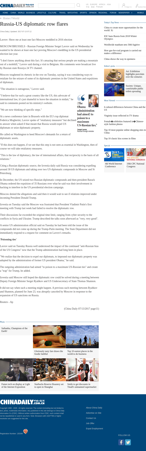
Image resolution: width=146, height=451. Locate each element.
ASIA (109, 4)
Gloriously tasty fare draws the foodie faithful (48, 352)
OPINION (93, 13)
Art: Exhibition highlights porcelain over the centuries (135, 74)
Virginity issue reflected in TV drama (121, 115)
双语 (93, 7)
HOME (5, 13)
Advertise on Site (93, 413)
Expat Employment (94, 428)
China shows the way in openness (119, 59)
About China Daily (94, 408)
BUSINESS (30, 13)
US (87, 4)
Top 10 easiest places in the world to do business (80, 352)
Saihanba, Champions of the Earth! (14, 329)
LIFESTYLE (41, 13)
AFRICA (102, 4)
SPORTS (83, 13)
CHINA (13, 13)
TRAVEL (62, 13)
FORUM (113, 13)
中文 (87, 7)
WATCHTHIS (73, 13)
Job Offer (90, 423)
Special (107, 145)
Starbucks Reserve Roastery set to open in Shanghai (48, 385)
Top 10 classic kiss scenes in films (120, 138)
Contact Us (91, 418)
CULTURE (52, 13)
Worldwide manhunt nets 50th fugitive (122, 44)
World (15, 18)
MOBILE (140, 13)
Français (99, 7)
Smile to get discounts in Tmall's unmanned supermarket (81, 385)
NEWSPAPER (124, 13)
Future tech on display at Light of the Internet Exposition (15, 385)
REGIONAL (102, 13)
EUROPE (93, 4)
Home (6, 18)
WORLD (21, 13)
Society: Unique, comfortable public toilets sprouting (134, 89)
